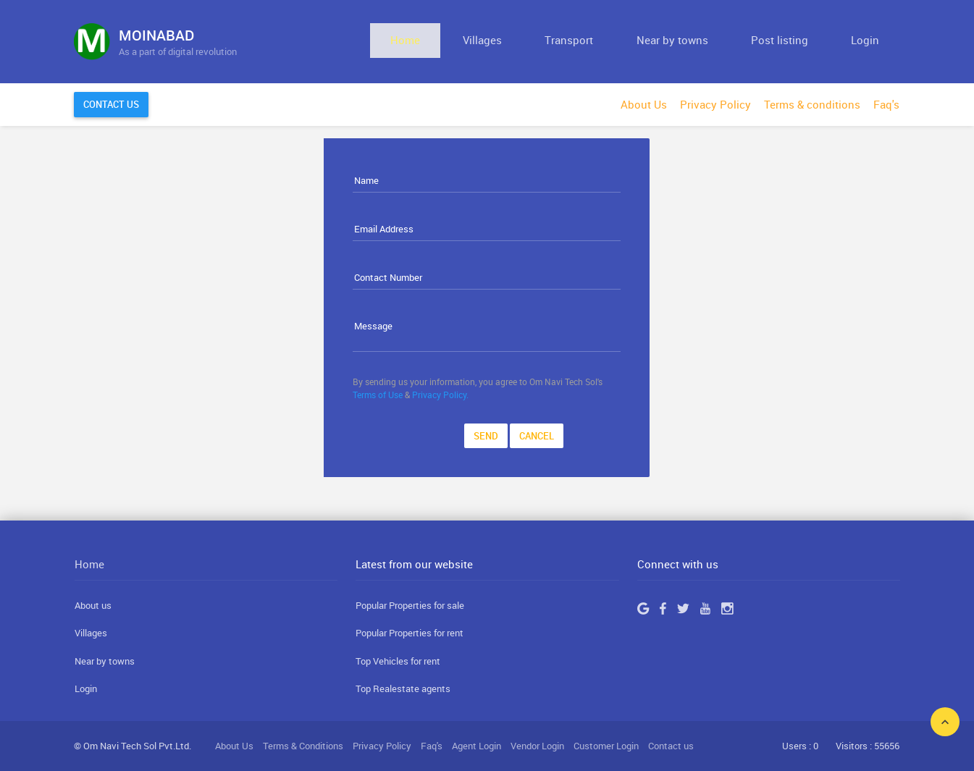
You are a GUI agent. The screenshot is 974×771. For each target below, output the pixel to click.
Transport (645, 41)
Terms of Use (378, 394)
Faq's (886, 104)
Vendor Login (537, 745)
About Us (644, 104)
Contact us (671, 745)
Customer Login (606, 745)
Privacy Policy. (440, 394)
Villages (580, 41)
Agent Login (476, 745)
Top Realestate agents (403, 688)
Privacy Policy (715, 104)
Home (525, 41)
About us (93, 605)
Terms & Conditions (303, 745)
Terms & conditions (812, 104)
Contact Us (111, 104)
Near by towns (727, 41)
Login (876, 41)
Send (486, 435)
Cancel (536, 435)
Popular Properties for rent (409, 632)
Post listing (812, 41)
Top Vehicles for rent (398, 660)
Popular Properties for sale (410, 605)
